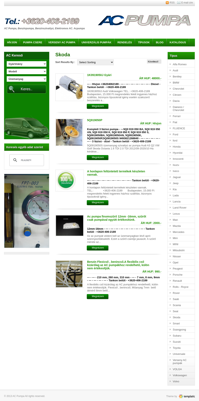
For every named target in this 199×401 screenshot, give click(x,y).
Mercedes (178, 232)
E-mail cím (187, 2)
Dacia (176, 100)
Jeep (175, 183)
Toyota (176, 347)
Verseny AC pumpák (180, 362)
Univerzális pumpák (97, 42)
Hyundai (178, 152)
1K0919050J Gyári (99, 75)
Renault (177, 280)
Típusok (144, 42)
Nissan (177, 256)
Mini (175, 238)
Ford (175, 134)
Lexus (176, 213)
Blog (160, 42)
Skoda (176, 317)
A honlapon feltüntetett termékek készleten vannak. (116, 173)
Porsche (178, 274)
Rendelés (124, 42)
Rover (176, 293)
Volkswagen (180, 375)
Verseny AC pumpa (61, 42)
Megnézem (98, 106)
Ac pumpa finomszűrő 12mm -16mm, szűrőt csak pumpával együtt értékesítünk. (116, 218)
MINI (175, 244)
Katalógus (178, 42)
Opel (175, 262)
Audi (175, 70)
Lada (176, 195)
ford (175, 140)
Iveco (176, 171)
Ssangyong (179, 329)
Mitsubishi (179, 250)
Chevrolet (178, 88)
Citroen (177, 94)
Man (175, 219)
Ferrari (176, 116)
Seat (175, 311)
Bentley (177, 76)
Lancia (176, 201)
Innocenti (178, 158)
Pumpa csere (32, 42)
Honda (176, 146)
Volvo (176, 381)
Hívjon (12, 42)
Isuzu (176, 164)
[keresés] (26, 160)
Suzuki (177, 341)
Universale (179, 353)
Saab (176, 299)
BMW (176, 82)
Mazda (177, 225)
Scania (177, 305)
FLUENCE (179, 128)
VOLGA (177, 369)
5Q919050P (94, 120)
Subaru (177, 335)
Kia (175, 189)
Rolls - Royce (180, 286)
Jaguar (177, 177)
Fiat (175, 122)
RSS (172, 2)
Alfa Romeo (180, 64)
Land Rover (179, 207)
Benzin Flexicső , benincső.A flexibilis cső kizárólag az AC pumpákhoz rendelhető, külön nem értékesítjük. (118, 265)
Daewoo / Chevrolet (178, 108)
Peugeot (178, 268)
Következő (153, 61)
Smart (176, 323)
